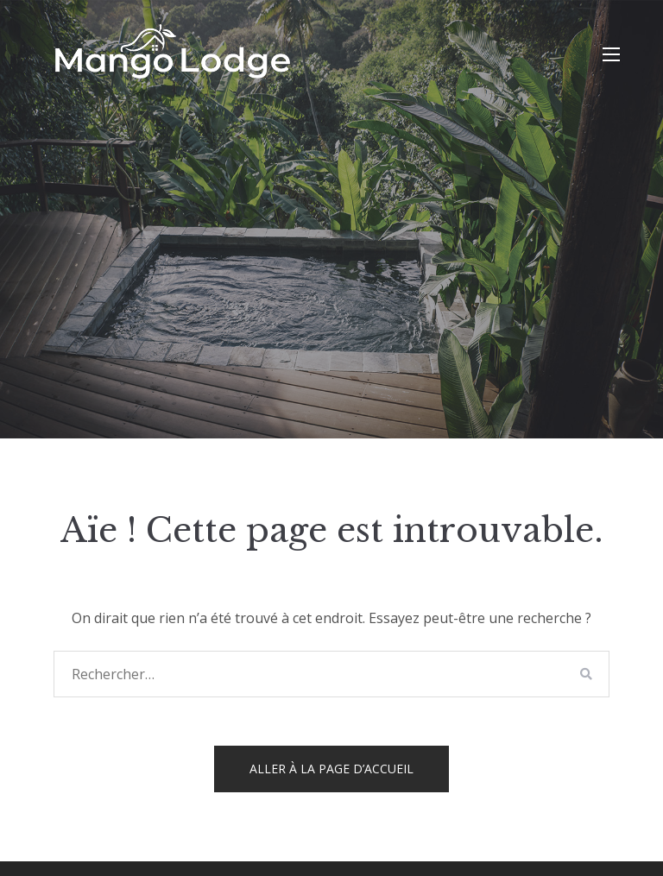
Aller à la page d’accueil (331, 768)
